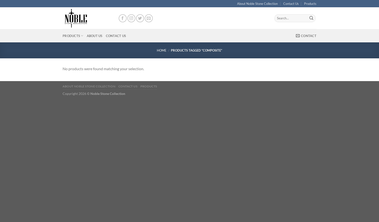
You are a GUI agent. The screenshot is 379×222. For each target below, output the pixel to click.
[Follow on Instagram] (131, 18)
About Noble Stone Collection (257, 4)
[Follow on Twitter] (140, 18)
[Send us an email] (149, 18)
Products (310, 4)
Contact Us (291, 4)
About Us (94, 36)
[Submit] (311, 18)
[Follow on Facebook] (123, 18)
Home (162, 50)
